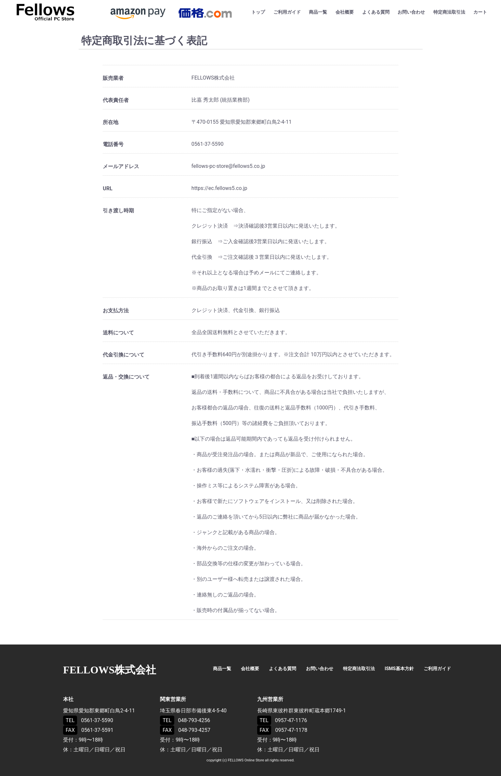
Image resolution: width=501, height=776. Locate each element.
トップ (258, 12)
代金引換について (123, 355)
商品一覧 (318, 12)
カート (480, 12)
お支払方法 (116, 310)
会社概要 (345, 12)
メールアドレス (121, 166)
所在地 (110, 122)
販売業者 (113, 78)
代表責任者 (116, 100)
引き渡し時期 (118, 210)
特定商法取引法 (449, 12)
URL (107, 188)
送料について (118, 333)
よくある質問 (375, 12)
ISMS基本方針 (399, 668)
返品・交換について (126, 377)
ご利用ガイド (287, 12)
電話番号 (113, 144)
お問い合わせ (411, 12)
